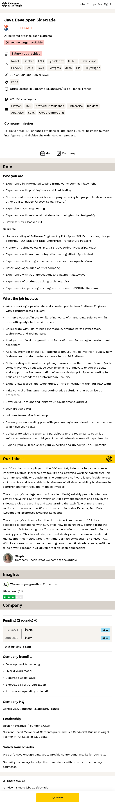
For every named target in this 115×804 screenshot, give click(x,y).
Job (45, 153)
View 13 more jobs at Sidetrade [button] (25, 787)
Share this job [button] (14, 781)
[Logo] (12, 4)
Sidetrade (46, 20)
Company (65, 153)
